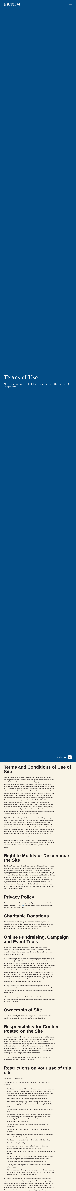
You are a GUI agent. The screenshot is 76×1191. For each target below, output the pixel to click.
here (22, 905)
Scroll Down (61, 757)
